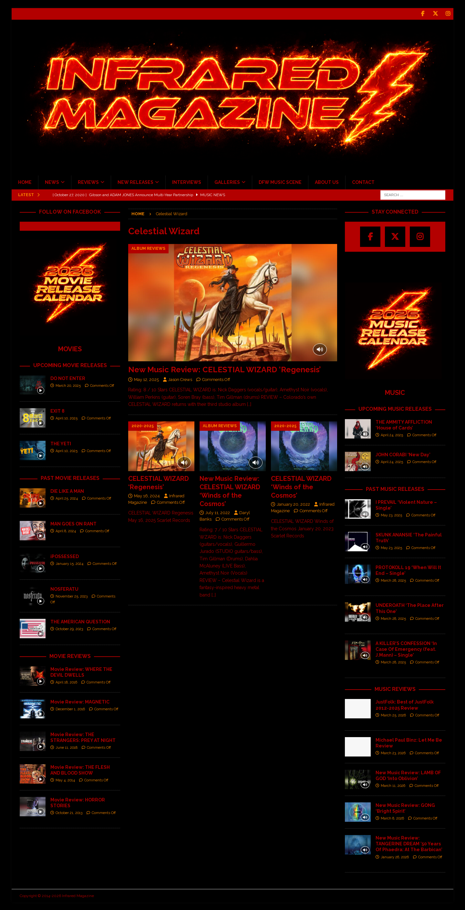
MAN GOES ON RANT (73, 523)
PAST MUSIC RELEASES (395, 489)
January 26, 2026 (395, 857)
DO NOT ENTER (67, 378)
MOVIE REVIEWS (70, 656)
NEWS (52, 182)
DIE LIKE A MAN (67, 490)
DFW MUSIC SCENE (280, 182)
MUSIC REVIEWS (395, 689)
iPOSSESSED (64, 556)
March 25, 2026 (393, 715)
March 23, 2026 (393, 753)
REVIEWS (88, 182)
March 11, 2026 (393, 786)
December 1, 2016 (70, 709)
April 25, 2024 (67, 498)
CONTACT (363, 182)
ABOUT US (327, 182)
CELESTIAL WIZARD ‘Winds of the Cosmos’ (301, 486)
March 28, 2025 (393, 580)
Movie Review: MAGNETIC (79, 701)
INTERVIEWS (186, 182)
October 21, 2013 (69, 813)
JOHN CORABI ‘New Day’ (403, 454)
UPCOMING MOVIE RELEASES (70, 365)
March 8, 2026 (392, 818)
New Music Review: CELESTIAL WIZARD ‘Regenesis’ (224, 369)
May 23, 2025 (391, 515)
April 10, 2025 (67, 418)
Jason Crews (180, 379)
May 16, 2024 (147, 495)
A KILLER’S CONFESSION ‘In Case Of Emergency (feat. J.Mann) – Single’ (406, 648)
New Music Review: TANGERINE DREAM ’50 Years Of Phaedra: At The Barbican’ (409, 843)
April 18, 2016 (66, 682)
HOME (25, 182)
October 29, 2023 (69, 629)
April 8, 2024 (66, 531)
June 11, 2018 (67, 748)
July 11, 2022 (217, 512)
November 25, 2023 (72, 596)
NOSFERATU (64, 588)
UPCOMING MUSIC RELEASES (395, 409)
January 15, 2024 (69, 564)
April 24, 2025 (392, 435)
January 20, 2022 (293, 504)
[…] (249, 404)
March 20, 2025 (68, 386)
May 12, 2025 (146, 379)
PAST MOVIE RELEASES (70, 478)
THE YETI (60, 443)
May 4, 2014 (65, 780)
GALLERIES (227, 182)
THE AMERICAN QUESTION (80, 621)
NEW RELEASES (135, 182)
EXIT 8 (57, 411)
